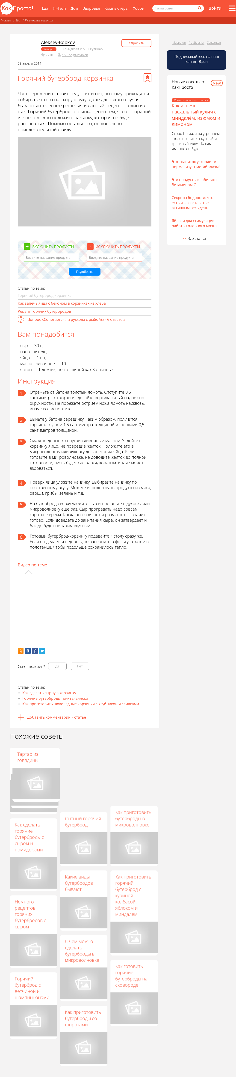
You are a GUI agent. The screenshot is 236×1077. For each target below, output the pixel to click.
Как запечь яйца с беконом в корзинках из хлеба (62, 303)
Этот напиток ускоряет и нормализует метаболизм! (196, 164)
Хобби (138, 8)
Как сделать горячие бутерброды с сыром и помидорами (29, 837)
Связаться (214, 42)
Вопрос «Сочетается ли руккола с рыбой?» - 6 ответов (76, 319)
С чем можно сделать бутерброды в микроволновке (82, 950)
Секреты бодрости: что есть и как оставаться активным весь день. (192, 202)
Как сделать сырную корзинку (49, 692)
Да (57, 666)
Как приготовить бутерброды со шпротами (83, 1018)
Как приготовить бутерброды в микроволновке (133, 818)
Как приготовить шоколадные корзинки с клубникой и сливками (80, 703)
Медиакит (179, 42)
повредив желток (83, 446)
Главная (6, 20)
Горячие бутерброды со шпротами (81, 760)
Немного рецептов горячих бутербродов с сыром (30, 914)
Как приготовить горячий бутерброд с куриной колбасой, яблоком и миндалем (133, 895)
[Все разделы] (232, 8)
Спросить (136, 43)
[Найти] (199, 8)
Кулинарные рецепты (39, 20)
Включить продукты (53, 246)
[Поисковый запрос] (178, 8)
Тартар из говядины (125, 757)
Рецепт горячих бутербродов (44, 311)
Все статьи (197, 238)
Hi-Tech (59, 8)
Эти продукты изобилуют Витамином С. (194, 182)
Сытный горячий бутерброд (83, 821)
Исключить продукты (117, 246)
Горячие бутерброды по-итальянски (55, 698)
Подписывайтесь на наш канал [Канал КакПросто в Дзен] (196, 59)
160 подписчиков (75, 55)
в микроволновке (66, 457)
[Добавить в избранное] (147, 77)
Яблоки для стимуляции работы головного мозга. (195, 223)
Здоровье (91, 8)
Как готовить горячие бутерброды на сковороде (131, 975)
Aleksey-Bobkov (58, 42)
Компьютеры (116, 8)
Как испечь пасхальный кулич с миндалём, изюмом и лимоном (196, 114)
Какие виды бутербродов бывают (79, 883)
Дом (74, 8)
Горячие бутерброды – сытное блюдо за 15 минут (33, 763)
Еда (45, 8)
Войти (215, 8)
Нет (80, 666)
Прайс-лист (196, 42)
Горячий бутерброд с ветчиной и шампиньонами (32, 988)
